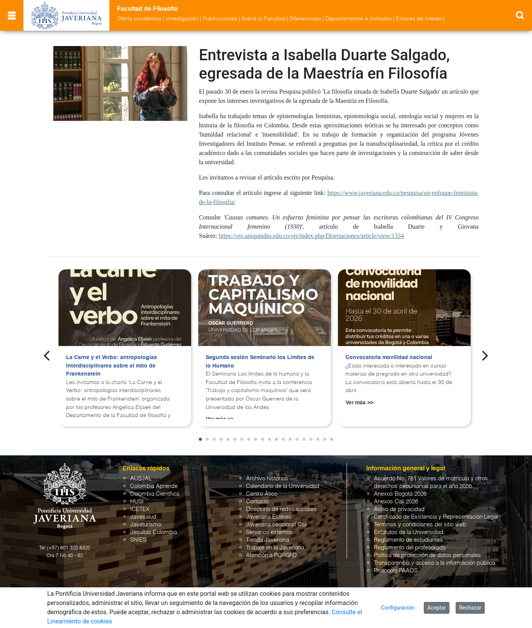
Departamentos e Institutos (358, 18)
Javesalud (143, 517)
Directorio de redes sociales (281, 509)
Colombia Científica (154, 494)
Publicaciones (220, 18)
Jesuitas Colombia (153, 532)
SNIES (138, 540)
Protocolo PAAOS (396, 571)
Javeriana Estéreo (268, 517)
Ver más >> (359, 402)
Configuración (398, 608)
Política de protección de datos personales (427, 555)
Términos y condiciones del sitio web (420, 524)
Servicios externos (269, 532)
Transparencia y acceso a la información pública (434, 563)
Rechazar (470, 608)
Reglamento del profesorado (410, 548)
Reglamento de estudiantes (408, 540)
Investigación (182, 18)
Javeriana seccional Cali (276, 524)
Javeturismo (145, 524)
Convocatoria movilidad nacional (388, 357)
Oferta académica (139, 18)
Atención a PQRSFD (271, 555)
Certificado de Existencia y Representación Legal (436, 517)
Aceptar (436, 608)
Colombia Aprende (154, 486)
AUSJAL (141, 478)
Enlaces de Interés (419, 18)
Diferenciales (305, 18)
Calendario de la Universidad (282, 486)
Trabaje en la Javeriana (275, 548)
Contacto (257, 501)
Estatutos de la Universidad (408, 532)
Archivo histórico (267, 478)
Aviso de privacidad (399, 509)
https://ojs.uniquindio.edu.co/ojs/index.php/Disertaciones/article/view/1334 (311, 235)
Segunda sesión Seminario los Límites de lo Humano (260, 362)
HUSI (137, 501)
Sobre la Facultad (263, 18)
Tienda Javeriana (267, 540)
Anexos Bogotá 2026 (400, 494)
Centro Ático (261, 494)
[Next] (484, 355)
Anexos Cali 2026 (396, 501)
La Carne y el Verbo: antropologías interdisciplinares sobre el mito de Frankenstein (111, 366)
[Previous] (47, 355)
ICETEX (139, 509)
